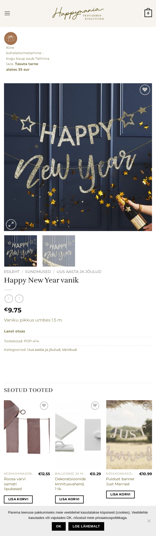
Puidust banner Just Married (120, 481)
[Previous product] (19, 299)
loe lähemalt (86, 526)
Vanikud (69, 350)
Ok (58, 526)
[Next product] (9, 299)
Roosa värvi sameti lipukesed (15, 484)
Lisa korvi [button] (18, 499)
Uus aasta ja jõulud (79, 271)
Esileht (12, 271)
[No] (149, 522)
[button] (7, 13)
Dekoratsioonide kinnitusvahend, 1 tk (70, 484)
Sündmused (38, 271)
